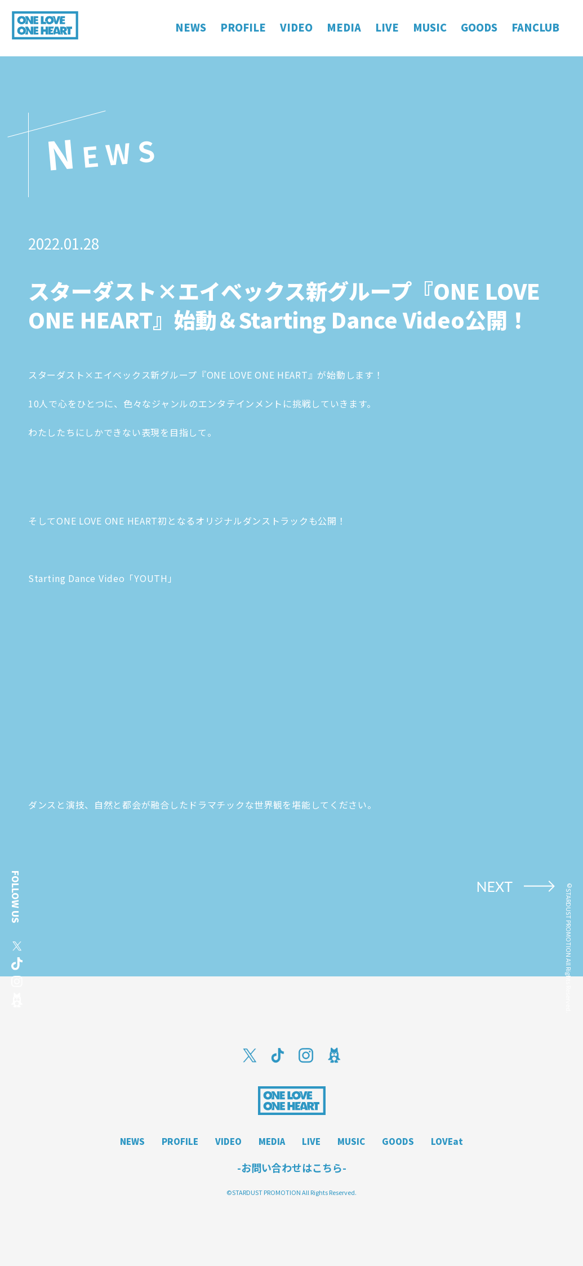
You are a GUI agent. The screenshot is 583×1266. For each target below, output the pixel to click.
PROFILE (180, 1141)
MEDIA (272, 1141)
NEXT (494, 886)
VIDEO (228, 1141)
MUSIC (351, 1141)
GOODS (398, 1141)
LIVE (311, 1141)
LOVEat (447, 1141)
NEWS (132, 1141)
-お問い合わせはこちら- (291, 1167)
